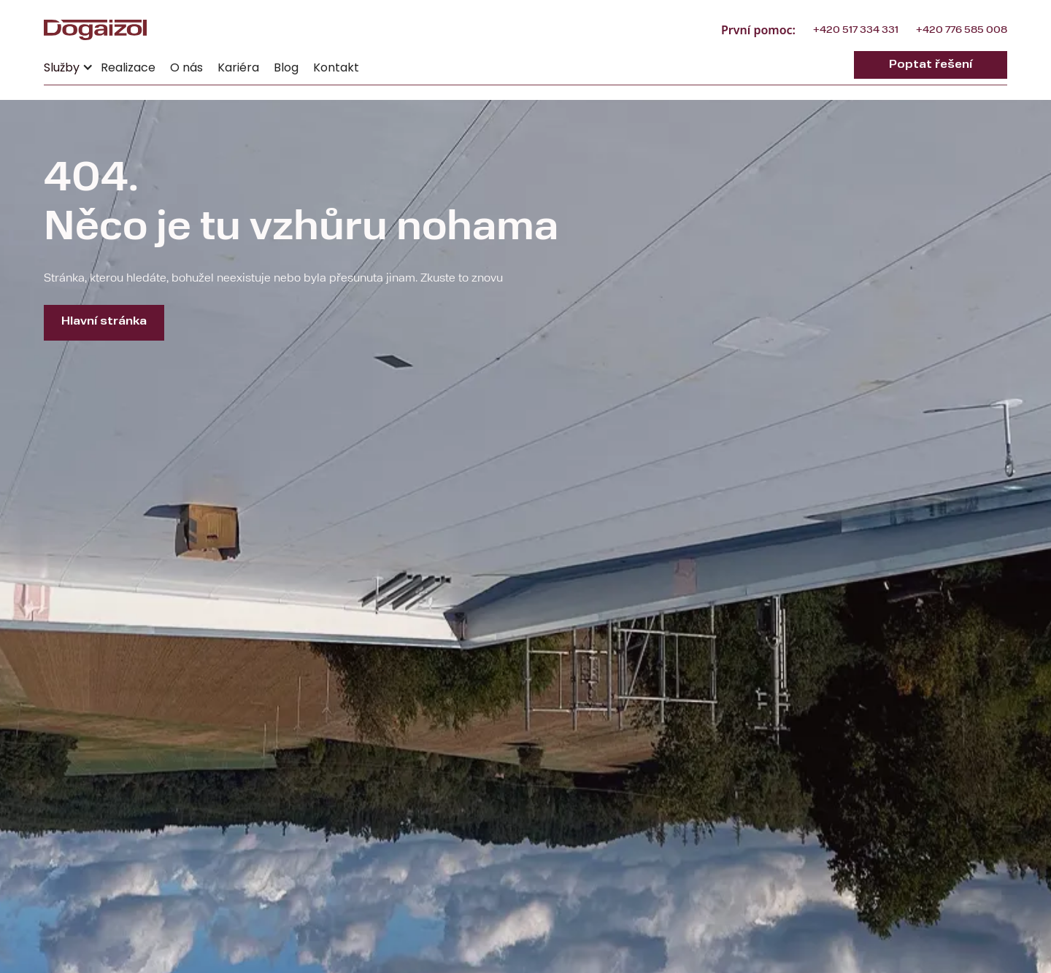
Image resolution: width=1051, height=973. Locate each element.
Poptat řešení (930, 65)
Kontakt (336, 67)
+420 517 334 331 (855, 30)
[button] (68, 65)
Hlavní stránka (104, 321)
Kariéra (238, 67)
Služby (62, 67)
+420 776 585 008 (961, 30)
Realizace (128, 67)
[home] (95, 30)
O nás (186, 67)
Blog (286, 67)
